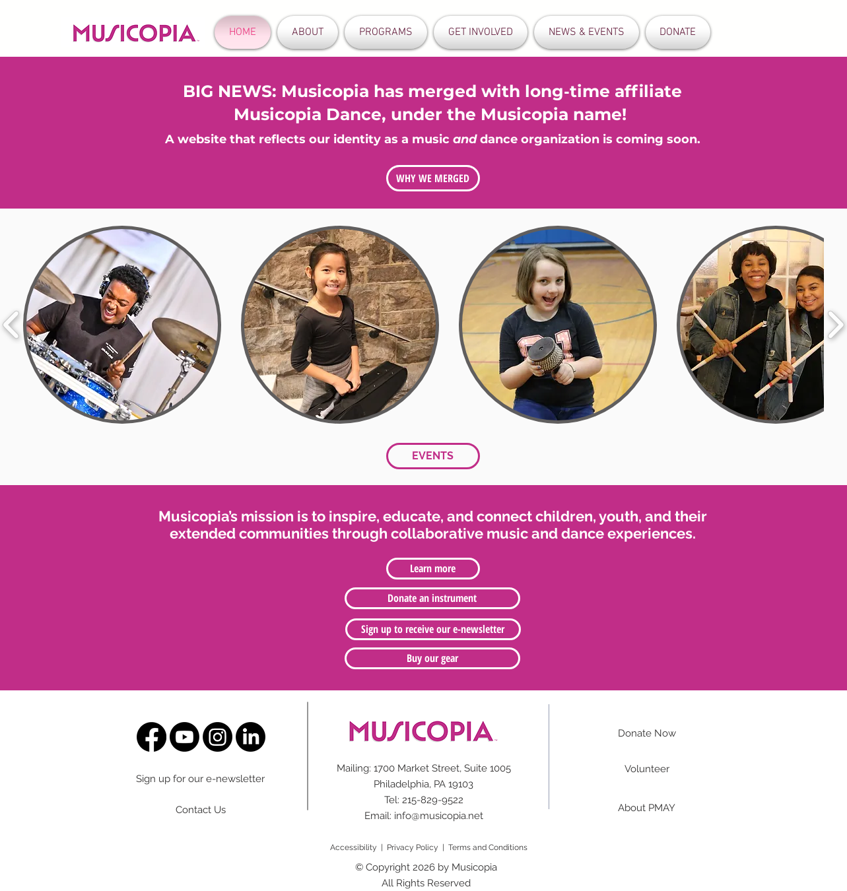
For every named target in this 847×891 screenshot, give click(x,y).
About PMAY (646, 808)
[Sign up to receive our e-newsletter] (433, 629)
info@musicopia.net (438, 816)
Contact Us (201, 810)
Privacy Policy (412, 847)
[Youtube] (184, 737)
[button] (307, 32)
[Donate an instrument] (432, 598)
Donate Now (647, 733)
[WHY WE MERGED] (433, 178)
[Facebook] (151, 737)
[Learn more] (433, 568)
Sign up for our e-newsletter (200, 779)
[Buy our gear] (432, 658)
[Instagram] (217, 737)
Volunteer (647, 769)
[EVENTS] (433, 456)
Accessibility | (358, 847)
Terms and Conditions (487, 847)
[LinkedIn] (250, 737)
